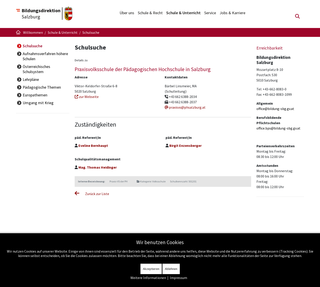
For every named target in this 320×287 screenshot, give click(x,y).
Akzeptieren (151, 269)
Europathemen (35, 95)
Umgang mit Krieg (38, 102)
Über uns (127, 12)
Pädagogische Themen (42, 87)
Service (210, 12)
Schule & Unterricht (183, 12)
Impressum (178, 277)
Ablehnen (171, 269)
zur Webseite (87, 96)
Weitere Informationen (148, 277)
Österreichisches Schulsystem (36, 69)
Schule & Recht (150, 12)
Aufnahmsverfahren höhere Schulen (45, 56)
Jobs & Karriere (232, 12)
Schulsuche (32, 45)
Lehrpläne (31, 79)
